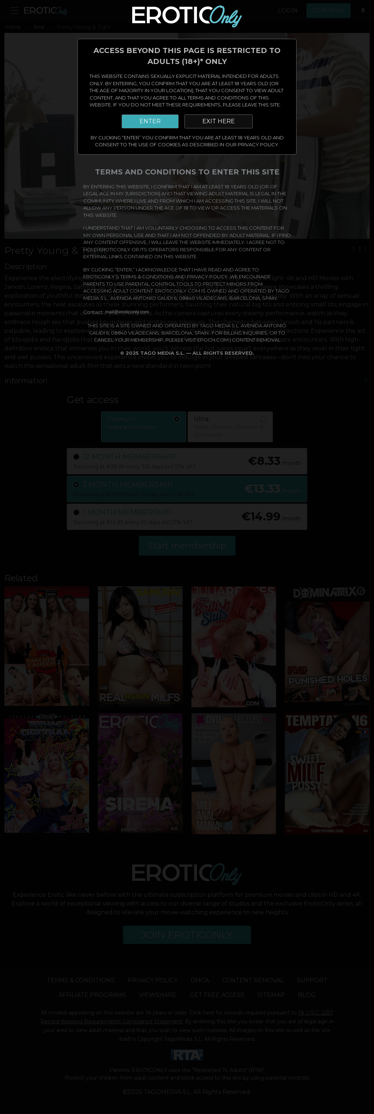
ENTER (150, 121)
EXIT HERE (218, 121)
